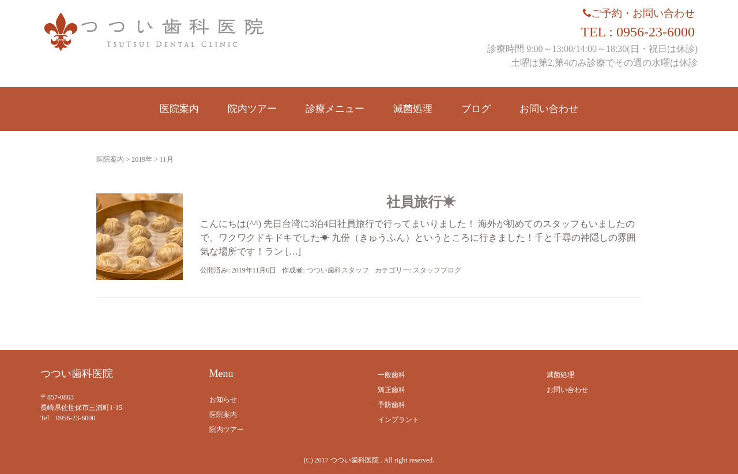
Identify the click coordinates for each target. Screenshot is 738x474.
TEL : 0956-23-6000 (638, 31)
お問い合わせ (548, 108)
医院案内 (179, 108)
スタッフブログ (437, 270)
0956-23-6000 (75, 418)
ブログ (476, 108)
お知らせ (223, 399)
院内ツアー (252, 108)
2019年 (141, 159)
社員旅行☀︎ (420, 202)
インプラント (398, 420)
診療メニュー (335, 108)
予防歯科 (391, 405)
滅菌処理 (412, 108)
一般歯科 (391, 375)
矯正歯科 (391, 390)
